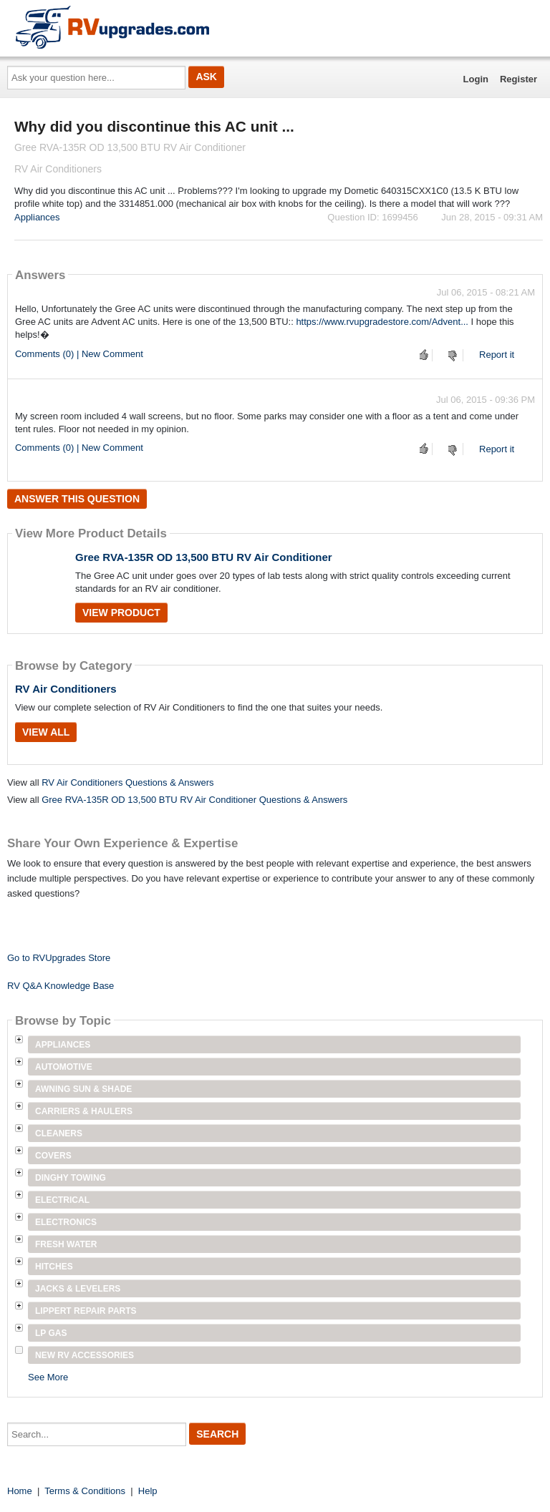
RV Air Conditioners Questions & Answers (127, 782)
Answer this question (77, 498)
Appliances (37, 217)
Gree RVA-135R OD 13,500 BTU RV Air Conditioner (203, 557)
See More (48, 1377)
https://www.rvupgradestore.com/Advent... (382, 321)
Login (475, 79)
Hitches (54, 1267)
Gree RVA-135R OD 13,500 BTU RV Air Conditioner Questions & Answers (194, 799)
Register (518, 79)
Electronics (66, 1222)
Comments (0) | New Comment (79, 353)
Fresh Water (66, 1244)
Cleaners (58, 1133)
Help (148, 1491)
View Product (121, 612)
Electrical (62, 1200)
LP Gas (51, 1333)
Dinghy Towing (70, 1178)
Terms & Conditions (84, 1491)
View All (45, 732)
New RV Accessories (84, 1355)
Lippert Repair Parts (86, 1311)
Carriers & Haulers (83, 1111)
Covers (53, 1156)
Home (19, 1491)
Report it (496, 354)
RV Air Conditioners (66, 689)
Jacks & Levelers (77, 1289)
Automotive (63, 1067)
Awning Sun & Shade (83, 1089)
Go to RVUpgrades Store (58, 957)
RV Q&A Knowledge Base (60, 985)
